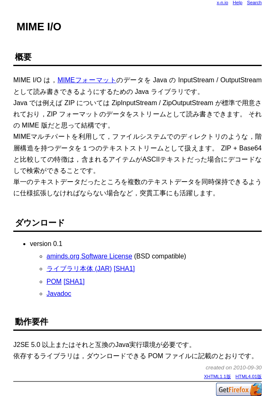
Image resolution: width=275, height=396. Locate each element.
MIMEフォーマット (86, 80)
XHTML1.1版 (217, 376)
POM (54, 281)
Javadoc (59, 293)
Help (237, 2)
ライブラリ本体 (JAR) (79, 268)
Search (254, 2)
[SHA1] (124, 268)
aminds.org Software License (89, 256)
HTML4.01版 (249, 376)
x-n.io (222, 2)
